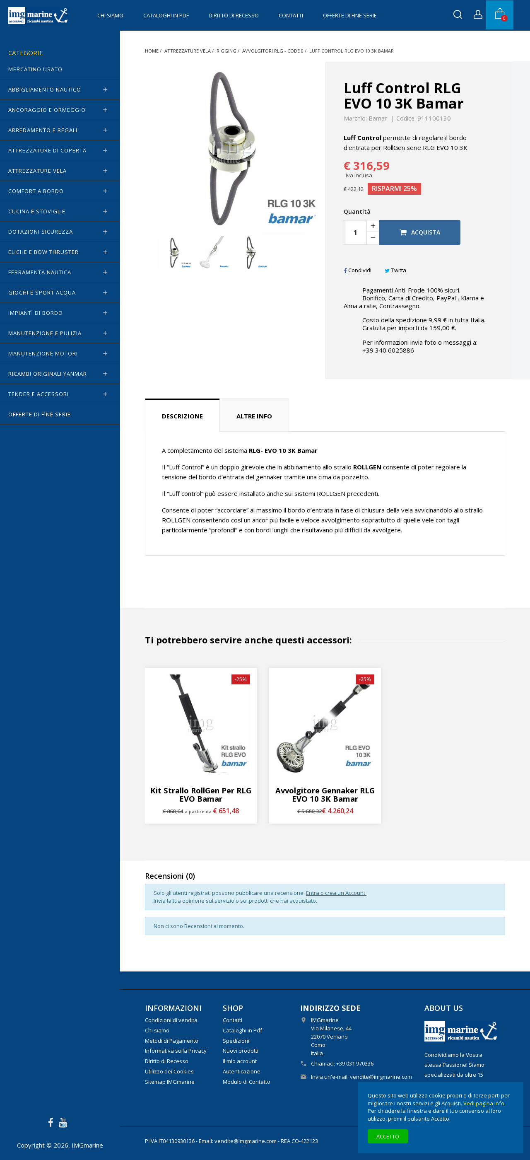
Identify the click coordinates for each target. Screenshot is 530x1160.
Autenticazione (241, 1071)
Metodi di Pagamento (171, 1040)
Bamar (378, 118)
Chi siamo (110, 15)
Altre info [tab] (254, 416)
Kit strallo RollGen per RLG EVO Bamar (200, 794)
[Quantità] (355, 232)
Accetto (387, 1136)
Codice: (406, 118)
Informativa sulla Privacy (176, 1050)
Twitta (395, 270)
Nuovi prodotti (240, 1050)
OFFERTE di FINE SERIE (350, 15)
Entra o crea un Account (336, 893)
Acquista (420, 232)
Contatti (291, 15)
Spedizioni (236, 1040)
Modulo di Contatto (246, 1081)
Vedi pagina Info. (484, 1103)
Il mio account (240, 1061)
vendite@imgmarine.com (381, 1076)
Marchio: (355, 118)
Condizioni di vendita (171, 1020)
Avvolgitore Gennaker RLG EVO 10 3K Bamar (325, 794)
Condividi (357, 270)
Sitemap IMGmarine (170, 1081)
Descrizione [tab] (182, 416)
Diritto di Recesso (234, 15)
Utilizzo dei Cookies (169, 1071)
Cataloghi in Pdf (166, 15)
